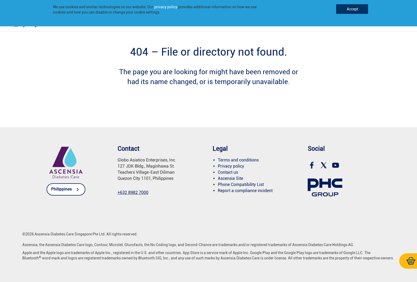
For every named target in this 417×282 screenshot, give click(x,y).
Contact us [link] (228, 172)
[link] (16, 26)
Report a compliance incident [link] (245, 190)
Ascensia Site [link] (230, 178)
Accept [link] (352, 9)
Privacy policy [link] (231, 166)
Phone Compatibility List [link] (241, 184)
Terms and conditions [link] (238, 160)
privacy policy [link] (165, 7)
